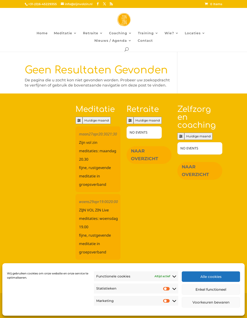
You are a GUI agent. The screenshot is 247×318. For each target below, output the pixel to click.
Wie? (169, 33)
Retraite (90, 33)
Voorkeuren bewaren (211, 302)
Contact (145, 41)
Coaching (118, 33)
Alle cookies (211, 276)
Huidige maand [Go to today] (96, 120)
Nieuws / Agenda (110, 41)
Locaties (193, 33)
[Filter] (78, 120)
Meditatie (63, 33)
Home (42, 33)
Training (146, 33)
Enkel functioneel (211, 289)
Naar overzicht (144, 154)
